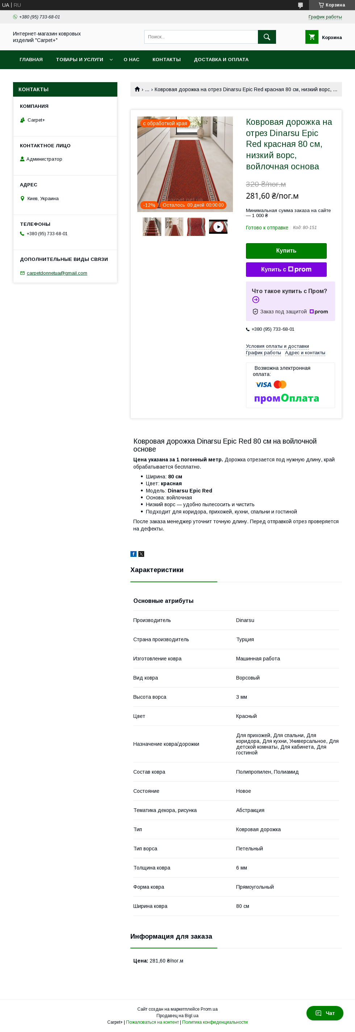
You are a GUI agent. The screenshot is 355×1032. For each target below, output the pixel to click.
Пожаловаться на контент (152, 1022)
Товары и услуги (79, 59)
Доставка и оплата (221, 59)
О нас (131, 59)
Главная (31, 59)
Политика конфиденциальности (215, 1022)
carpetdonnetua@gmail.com (57, 273)
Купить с (286, 269)
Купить (286, 251)
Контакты (167, 59)
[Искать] (267, 37)
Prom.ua (209, 1009)
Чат (325, 1013)
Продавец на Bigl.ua (177, 1015)
